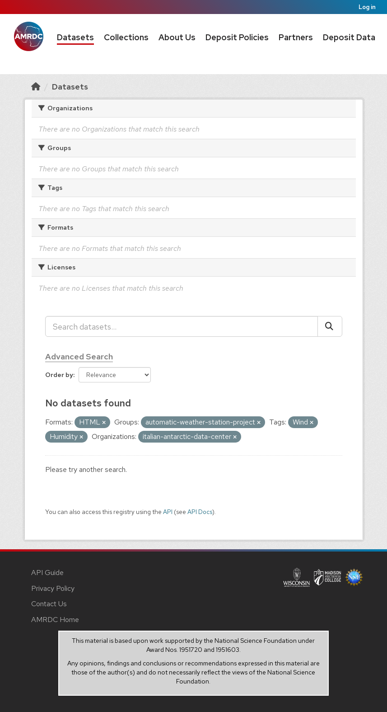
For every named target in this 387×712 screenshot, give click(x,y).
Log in (367, 7)
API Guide (47, 572)
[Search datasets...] (181, 326)
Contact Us (49, 603)
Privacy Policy (53, 588)
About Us (177, 37)
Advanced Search (79, 356)
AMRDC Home (55, 619)
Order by (59, 375)
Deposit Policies (237, 37)
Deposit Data (349, 37)
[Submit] (329, 326)
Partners (296, 37)
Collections (126, 37)
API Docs (199, 512)
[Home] (35, 86)
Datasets (75, 37)
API (168, 512)
